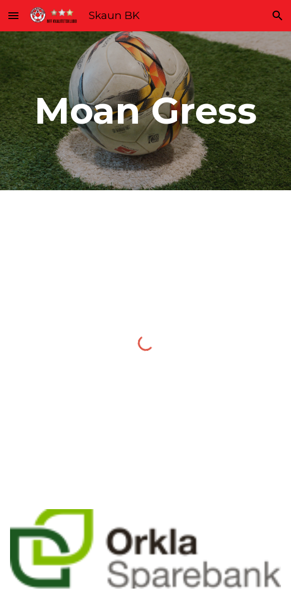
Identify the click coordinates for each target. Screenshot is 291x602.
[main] (145, 110)
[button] (13, 15)
